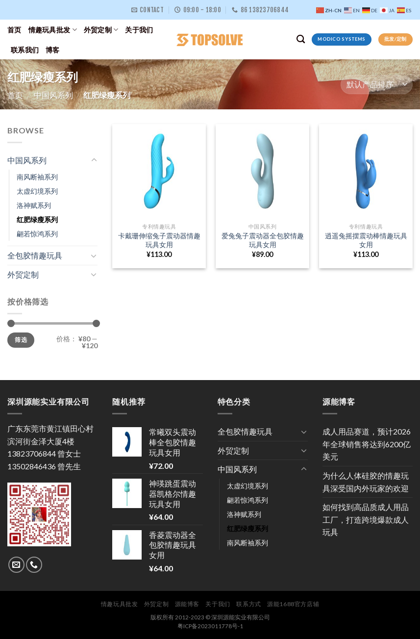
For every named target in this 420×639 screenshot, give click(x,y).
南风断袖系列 (37, 177)
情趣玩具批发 (52, 29)
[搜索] (300, 39)
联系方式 (248, 604)
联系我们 (25, 49)
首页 (14, 29)
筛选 (21, 340)
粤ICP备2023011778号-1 (210, 626)
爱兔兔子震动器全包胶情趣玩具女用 (263, 240)
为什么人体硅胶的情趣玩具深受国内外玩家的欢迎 (365, 482)
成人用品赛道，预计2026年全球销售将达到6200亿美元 (366, 444)
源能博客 (187, 604)
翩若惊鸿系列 (37, 234)
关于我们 (139, 29)
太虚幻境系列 (37, 191)
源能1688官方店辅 (293, 604)
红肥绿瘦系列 (37, 219)
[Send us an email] (16, 565)
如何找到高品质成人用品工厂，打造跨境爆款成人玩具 (365, 519)
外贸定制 (101, 29)
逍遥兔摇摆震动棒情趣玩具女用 (366, 240)
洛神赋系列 (34, 205)
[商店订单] (377, 84)
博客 (53, 49)
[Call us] (34, 565)
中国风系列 (53, 95)
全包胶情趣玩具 (34, 255)
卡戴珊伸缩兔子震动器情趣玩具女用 (159, 240)
